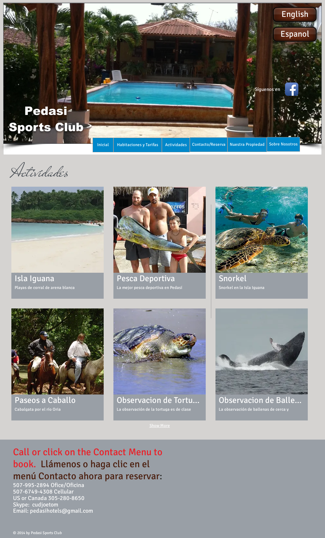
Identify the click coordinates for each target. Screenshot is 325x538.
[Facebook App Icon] (291, 89)
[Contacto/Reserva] (209, 144)
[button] (162, 73)
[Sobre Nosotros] (283, 144)
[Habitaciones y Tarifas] (137, 145)
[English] (295, 14)
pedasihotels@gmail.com (61, 510)
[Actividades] (176, 145)
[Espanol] (295, 34)
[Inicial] (103, 145)
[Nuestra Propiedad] (247, 144)
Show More (160, 425)
